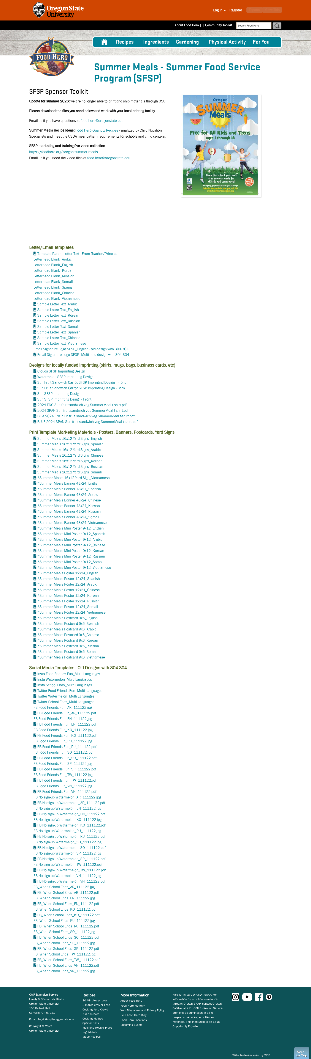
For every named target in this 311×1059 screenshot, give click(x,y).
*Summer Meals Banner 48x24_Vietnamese (72, 522)
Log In (217, 10)
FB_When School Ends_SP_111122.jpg (64, 943)
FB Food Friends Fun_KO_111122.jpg (62, 730)
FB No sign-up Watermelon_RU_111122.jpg (67, 831)
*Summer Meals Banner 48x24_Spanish (69, 489)
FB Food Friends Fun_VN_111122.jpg (62, 786)
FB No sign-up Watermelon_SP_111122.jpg (67, 853)
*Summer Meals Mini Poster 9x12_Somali (70, 562)
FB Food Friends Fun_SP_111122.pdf (66, 769)
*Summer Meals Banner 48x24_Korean (68, 506)
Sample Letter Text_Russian (58, 321)
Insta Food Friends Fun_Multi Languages (68, 674)
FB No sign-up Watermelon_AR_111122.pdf (71, 803)
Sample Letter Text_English (58, 310)
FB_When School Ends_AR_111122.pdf (68, 892)
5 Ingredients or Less (96, 1005)
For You (261, 42)
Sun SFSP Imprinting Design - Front (64, 399)
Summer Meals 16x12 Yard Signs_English (69, 438)
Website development (246, 1055)
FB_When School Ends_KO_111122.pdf (68, 915)
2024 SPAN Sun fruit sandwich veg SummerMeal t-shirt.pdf (83, 410)
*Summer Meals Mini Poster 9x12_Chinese (71, 545)
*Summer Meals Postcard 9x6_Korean (67, 640)
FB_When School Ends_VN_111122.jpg (64, 971)
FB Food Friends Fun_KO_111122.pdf (67, 735)
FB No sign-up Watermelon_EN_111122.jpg (67, 808)
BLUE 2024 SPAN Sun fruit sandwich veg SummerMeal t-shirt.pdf (87, 422)
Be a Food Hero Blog (133, 1015)
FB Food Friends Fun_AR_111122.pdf (66, 713)
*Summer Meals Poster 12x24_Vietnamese (71, 612)
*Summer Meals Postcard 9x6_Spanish (68, 623)
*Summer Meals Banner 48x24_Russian (69, 511)
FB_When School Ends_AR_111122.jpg (64, 887)
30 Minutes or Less (95, 1000)
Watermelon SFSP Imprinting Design (65, 377)
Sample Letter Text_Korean (58, 315)
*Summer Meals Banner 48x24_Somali (68, 517)
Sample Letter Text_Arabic (57, 304)
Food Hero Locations (134, 1020)
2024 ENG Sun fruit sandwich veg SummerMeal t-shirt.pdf (82, 405)
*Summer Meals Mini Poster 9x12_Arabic (69, 539)
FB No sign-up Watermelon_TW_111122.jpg (67, 864)
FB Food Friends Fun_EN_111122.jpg (62, 718)
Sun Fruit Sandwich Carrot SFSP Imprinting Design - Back (81, 388)
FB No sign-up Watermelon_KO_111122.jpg (67, 819)
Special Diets (91, 1023)
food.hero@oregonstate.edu (102, 120)
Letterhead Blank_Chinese (54, 293)
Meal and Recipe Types (97, 1027)
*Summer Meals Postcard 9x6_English (67, 618)
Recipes (125, 42)
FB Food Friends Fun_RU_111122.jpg (62, 741)
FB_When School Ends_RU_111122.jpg (64, 920)
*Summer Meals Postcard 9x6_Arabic (66, 629)
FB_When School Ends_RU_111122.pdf (68, 926)
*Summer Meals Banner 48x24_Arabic (67, 494)
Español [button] (254, 10)
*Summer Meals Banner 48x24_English (68, 483)
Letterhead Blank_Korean (53, 270)
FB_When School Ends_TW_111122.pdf (68, 960)
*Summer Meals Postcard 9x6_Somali (67, 651)
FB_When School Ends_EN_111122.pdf (68, 904)
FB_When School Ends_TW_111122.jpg (64, 954)
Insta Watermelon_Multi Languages (64, 679)
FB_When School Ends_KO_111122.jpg (64, 909)
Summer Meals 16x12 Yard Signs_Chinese (70, 455)
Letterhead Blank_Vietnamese (56, 298)
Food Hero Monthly (133, 1005)
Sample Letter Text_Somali (58, 326)
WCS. (267, 1055)
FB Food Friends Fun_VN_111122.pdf (66, 791)
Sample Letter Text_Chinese (58, 338)
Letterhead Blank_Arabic (52, 259)
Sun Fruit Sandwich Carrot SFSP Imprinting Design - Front (81, 382)
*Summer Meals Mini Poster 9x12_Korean (70, 550)
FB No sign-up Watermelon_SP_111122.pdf (71, 859)
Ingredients (156, 42)
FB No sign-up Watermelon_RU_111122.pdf (71, 836)
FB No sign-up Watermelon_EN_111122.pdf (71, 814)
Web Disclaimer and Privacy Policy (142, 1010)
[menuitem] (104, 42)
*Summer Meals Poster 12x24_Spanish (68, 579)
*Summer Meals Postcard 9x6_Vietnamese (71, 657)
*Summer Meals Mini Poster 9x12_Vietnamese (74, 567)
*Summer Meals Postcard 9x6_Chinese (68, 635)
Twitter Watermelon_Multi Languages (65, 696)
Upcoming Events (132, 1025)
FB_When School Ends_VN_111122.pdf (68, 965)
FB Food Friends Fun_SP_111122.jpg (62, 763)
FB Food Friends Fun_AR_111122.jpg (62, 707)
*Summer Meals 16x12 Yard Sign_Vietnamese (73, 478)
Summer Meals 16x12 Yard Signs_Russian (70, 466)
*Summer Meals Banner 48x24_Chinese (69, 500)
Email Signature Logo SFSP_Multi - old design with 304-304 (83, 354)
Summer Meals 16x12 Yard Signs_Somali (69, 472)
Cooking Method (93, 1018)
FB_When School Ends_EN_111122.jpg (64, 898)
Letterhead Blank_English (53, 265)
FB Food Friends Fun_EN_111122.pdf (66, 724)
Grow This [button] (272, 10)
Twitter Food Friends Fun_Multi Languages (69, 690)
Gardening (187, 42)
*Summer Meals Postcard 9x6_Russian (68, 646)
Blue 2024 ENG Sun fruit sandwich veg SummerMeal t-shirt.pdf (86, 416)
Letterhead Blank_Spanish (54, 287)
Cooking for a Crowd (95, 1009)
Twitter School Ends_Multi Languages (65, 702)
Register (235, 10)
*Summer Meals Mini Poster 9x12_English (70, 528)
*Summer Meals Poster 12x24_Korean (68, 595)
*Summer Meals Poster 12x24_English (67, 573)
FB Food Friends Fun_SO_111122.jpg (62, 752)
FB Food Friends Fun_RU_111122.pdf (66, 747)
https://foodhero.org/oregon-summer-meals (63, 152)
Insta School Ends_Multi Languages (64, 685)
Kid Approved (91, 1014)
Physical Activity (227, 42)
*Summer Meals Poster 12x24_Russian (68, 601)
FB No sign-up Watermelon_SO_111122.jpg (67, 842)
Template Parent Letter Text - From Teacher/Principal (77, 253)
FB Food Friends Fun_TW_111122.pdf (67, 780)
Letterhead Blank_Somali (53, 282)
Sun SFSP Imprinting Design (59, 393)
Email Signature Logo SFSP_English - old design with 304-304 (81, 349)
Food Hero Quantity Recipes (96, 130)
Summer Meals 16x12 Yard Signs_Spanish (70, 444)
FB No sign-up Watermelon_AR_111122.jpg (67, 797)
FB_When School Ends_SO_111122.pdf (68, 937)
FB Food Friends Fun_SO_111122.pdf (67, 758)
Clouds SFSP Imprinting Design (61, 371)
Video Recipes (92, 1037)
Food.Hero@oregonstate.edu (56, 1019)
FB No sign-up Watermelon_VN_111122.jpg (67, 876)
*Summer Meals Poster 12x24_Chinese (68, 590)
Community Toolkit (218, 25)
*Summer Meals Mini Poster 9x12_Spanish (71, 534)
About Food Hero (189, 25)
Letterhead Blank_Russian (53, 276)
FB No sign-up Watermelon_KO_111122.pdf (71, 825)
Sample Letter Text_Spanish (58, 332)
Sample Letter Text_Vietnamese (61, 343)
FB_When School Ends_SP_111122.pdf (68, 948)
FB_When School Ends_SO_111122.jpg (64, 932)
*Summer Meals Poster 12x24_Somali (67, 607)
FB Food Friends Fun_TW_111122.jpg (62, 775)
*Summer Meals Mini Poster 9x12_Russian (71, 556)
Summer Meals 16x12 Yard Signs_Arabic (69, 450)
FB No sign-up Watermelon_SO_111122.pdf (71, 847)
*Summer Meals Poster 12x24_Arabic (67, 584)
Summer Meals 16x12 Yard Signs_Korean (69, 461)
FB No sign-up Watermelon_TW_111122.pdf (71, 870)
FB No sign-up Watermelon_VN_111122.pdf (71, 881)
